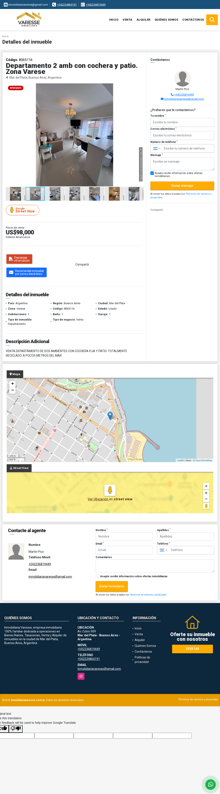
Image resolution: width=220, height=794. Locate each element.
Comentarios (104, 557)
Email (100, 543)
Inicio (113, 19)
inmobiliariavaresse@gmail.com (184, 99)
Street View (23, 210)
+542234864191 (67, 4)
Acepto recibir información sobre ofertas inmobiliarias (134, 576)
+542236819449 (95, 4)
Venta (127, 19)
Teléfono (163, 543)
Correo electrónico (163, 129)
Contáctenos (193, 19)
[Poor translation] (16, 729)
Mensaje (156, 155)
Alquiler (143, 19)
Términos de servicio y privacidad (148, 594)
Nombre (102, 530)
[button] (139, 87)
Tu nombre (158, 116)
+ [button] (12, 384)
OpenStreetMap (204, 460)
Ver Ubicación (98, 499)
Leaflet (180, 460)
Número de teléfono (164, 142)
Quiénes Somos (166, 19)
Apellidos (164, 530)
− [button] (12, 390)
